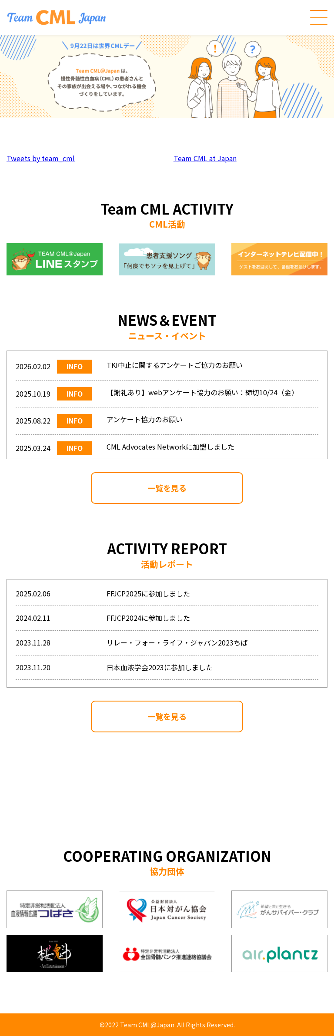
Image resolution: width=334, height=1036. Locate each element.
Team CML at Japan (205, 158)
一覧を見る (167, 487)
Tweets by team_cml (41, 158)
